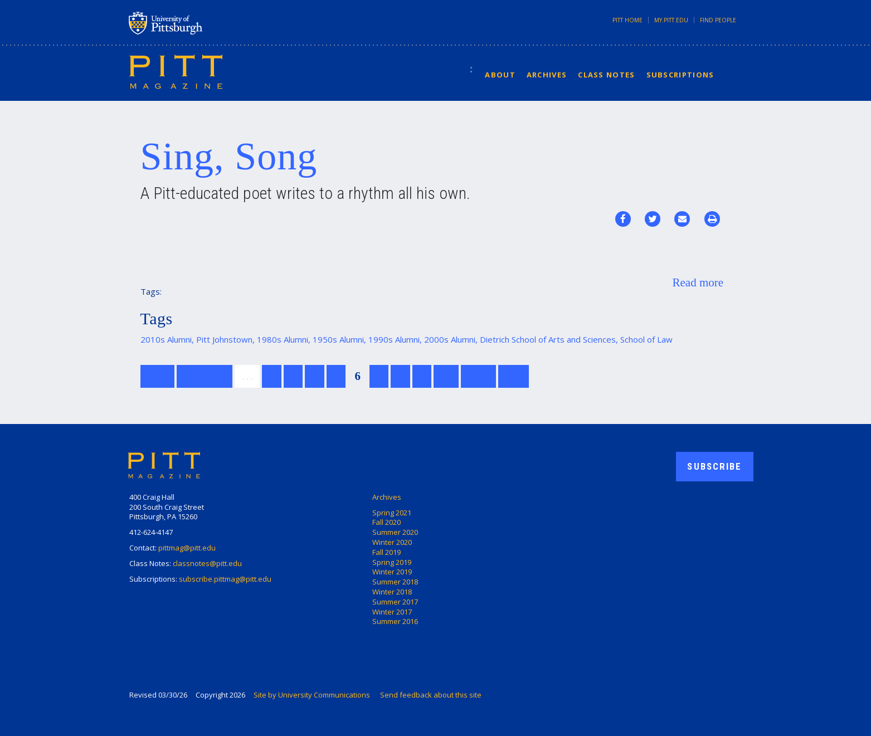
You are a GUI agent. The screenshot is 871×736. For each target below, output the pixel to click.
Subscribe (714, 466)
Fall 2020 (386, 522)
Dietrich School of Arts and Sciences (548, 339)
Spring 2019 (391, 562)
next (478, 376)
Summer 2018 (395, 582)
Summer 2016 (395, 621)
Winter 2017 (392, 612)
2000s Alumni (449, 339)
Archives (547, 75)
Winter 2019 (392, 572)
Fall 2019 (386, 552)
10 (446, 376)
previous (204, 376)
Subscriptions (680, 75)
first (157, 376)
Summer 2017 (395, 602)
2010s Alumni (166, 339)
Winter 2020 (392, 542)
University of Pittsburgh (209, 23)
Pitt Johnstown (224, 339)
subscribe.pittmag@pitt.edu (225, 579)
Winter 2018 (392, 592)
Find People (718, 20)
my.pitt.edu (671, 20)
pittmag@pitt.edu (187, 548)
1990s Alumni (394, 339)
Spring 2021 (391, 513)
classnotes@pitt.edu (207, 563)
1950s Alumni (338, 339)
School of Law (646, 339)
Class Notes (606, 75)
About (500, 75)
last (514, 376)
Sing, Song (229, 156)
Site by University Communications (312, 695)
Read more (698, 282)
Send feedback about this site (430, 695)
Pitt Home (627, 20)
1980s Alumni (282, 339)
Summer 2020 (395, 532)
